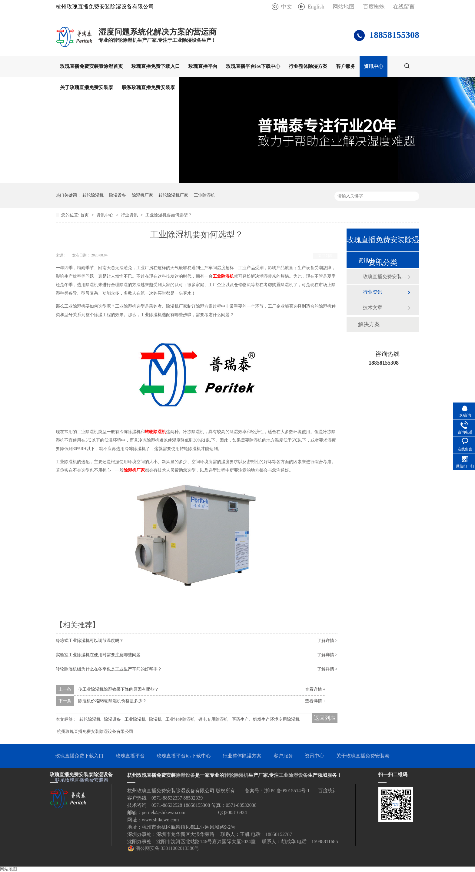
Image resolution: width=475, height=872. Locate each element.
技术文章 (372, 307)
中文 (286, 7)
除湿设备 (117, 195)
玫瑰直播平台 (203, 66)
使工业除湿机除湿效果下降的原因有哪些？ (118, 689)
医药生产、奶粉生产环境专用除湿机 (266, 719)
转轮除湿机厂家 (173, 195)
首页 (85, 215)
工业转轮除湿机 (180, 719)
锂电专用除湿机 (213, 719)
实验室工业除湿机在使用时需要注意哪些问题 (98, 655)
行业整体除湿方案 (308, 66)
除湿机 (155, 719)
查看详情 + (315, 689)
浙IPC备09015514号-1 (287, 790)
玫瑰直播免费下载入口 (155, 66)
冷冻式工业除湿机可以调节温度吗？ (90, 640)
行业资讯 (130, 215)
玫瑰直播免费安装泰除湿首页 (91, 66)
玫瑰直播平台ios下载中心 (253, 66)
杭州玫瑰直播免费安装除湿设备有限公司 (95, 731)
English (315, 7)
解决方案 (369, 324)
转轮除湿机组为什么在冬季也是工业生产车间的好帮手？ (109, 669)
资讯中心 (373, 66)
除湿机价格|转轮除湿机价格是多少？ (112, 701)
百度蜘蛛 (374, 7)
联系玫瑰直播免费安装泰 (148, 87)
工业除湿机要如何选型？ (168, 215)
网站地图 (343, 7)
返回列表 (325, 256)
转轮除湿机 (93, 195)
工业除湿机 (204, 195)
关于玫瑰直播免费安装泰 (86, 87)
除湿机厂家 (142, 195)
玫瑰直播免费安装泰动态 (385, 276)
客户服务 (345, 66)
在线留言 (404, 7)
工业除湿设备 (293, 775)
